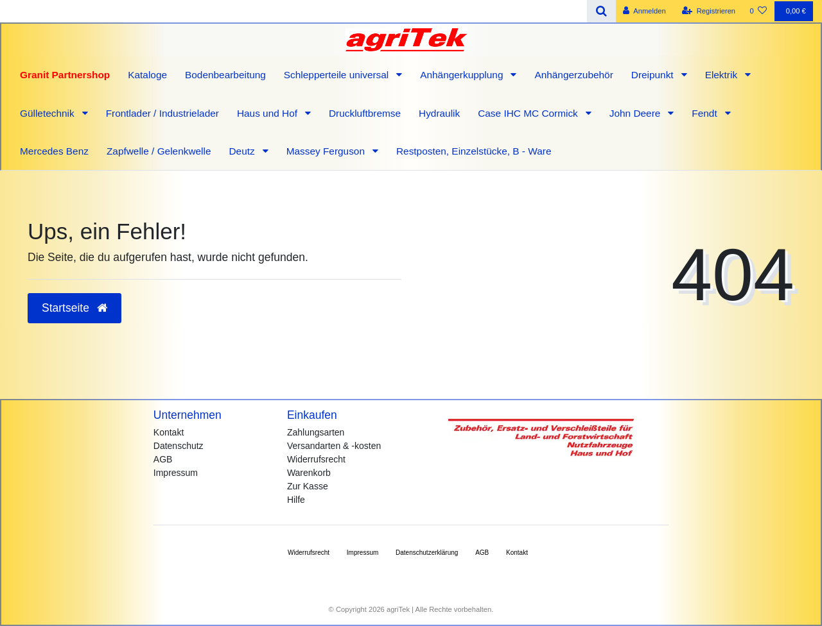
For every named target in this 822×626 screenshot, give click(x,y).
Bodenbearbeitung (225, 74)
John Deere (636, 113)
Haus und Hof (268, 113)
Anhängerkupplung (463, 74)
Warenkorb (309, 473)
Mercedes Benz (54, 151)
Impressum (175, 473)
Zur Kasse (307, 486)
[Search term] (293, 11)
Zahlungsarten (316, 432)
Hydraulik (439, 113)
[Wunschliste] (758, 11)
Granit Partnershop (65, 74)
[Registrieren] (708, 11)
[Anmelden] (644, 11)
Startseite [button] (74, 307)
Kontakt (168, 432)
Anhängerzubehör (573, 74)
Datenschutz (178, 446)
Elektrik (722, 74)
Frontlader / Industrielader (162, 113)
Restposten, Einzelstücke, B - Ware (474, 151)
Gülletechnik (48, 113)
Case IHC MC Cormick (529, 113)
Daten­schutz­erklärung (427, 552)
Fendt (706, 113)
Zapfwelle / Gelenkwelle (159, 151)
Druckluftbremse (365, 113)
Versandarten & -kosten (334, 446)
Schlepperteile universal (338, 74)
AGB (163, 459)
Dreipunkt (653, 74)
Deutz (243, 151)
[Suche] (601, 11)
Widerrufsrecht (316, 459)
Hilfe (296, 500)
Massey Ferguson (327, 151)
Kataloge (147, 74)
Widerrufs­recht (308, 552)
